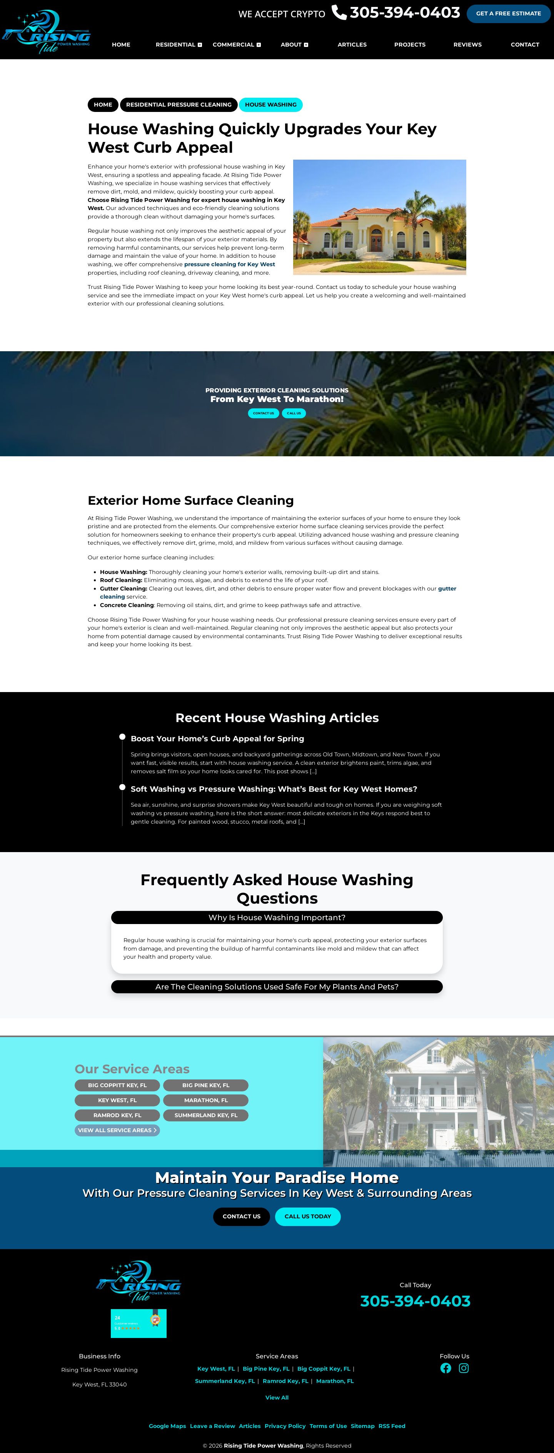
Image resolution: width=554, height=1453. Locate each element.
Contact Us (273, 406)
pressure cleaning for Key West (229, 264)
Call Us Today (308, 1216)
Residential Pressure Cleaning (179, 104)
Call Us (282, 406)
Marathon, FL (206, 1115)
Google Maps (167, 1426)
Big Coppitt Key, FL (117, 1100)
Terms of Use (328, 1426)
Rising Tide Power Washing (263, 1445)
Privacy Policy (285, 1426)
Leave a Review (212, 1426)
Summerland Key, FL (206, 1130)
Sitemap (363, 1426)
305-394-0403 (396, 12)
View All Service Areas (117, 1145)
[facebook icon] (446, 1370)
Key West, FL (117, 1115)
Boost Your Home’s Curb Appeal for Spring (217, 738)
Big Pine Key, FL (205, 1100)
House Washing (271, 104)
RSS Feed (392, 1426)
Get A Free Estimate (508, 13)
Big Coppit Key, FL (323, 1368)
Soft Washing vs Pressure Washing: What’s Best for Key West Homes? (274, 789)
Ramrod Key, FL (117, 1130)
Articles (250, 1426)
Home (103, 104)
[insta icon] (464, 1370)
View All (277, 1397)
